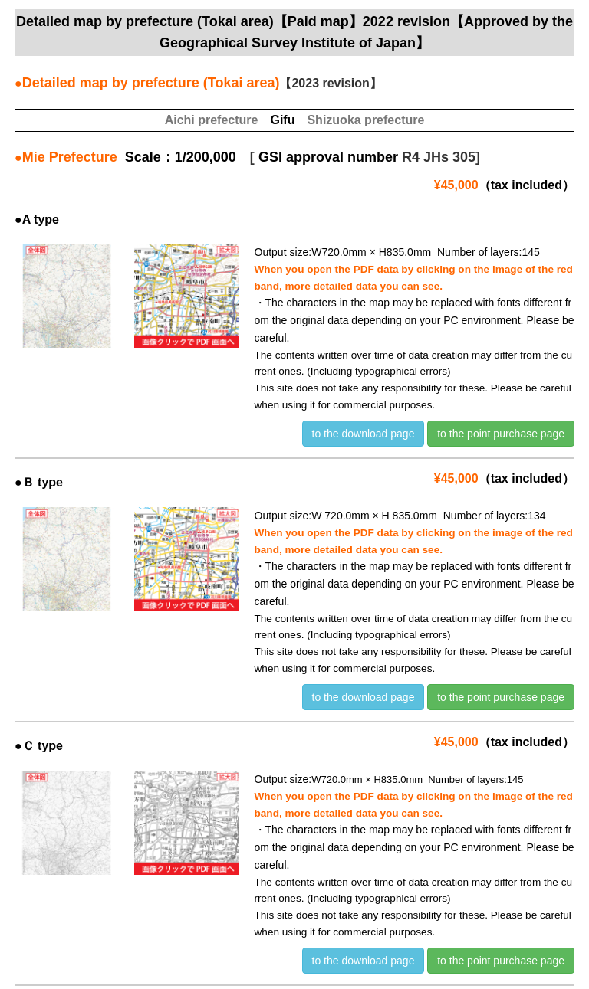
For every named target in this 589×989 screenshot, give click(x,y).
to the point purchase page (500, 433)
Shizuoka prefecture (365, 119)
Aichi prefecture (211, 119)
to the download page (363, 433)
